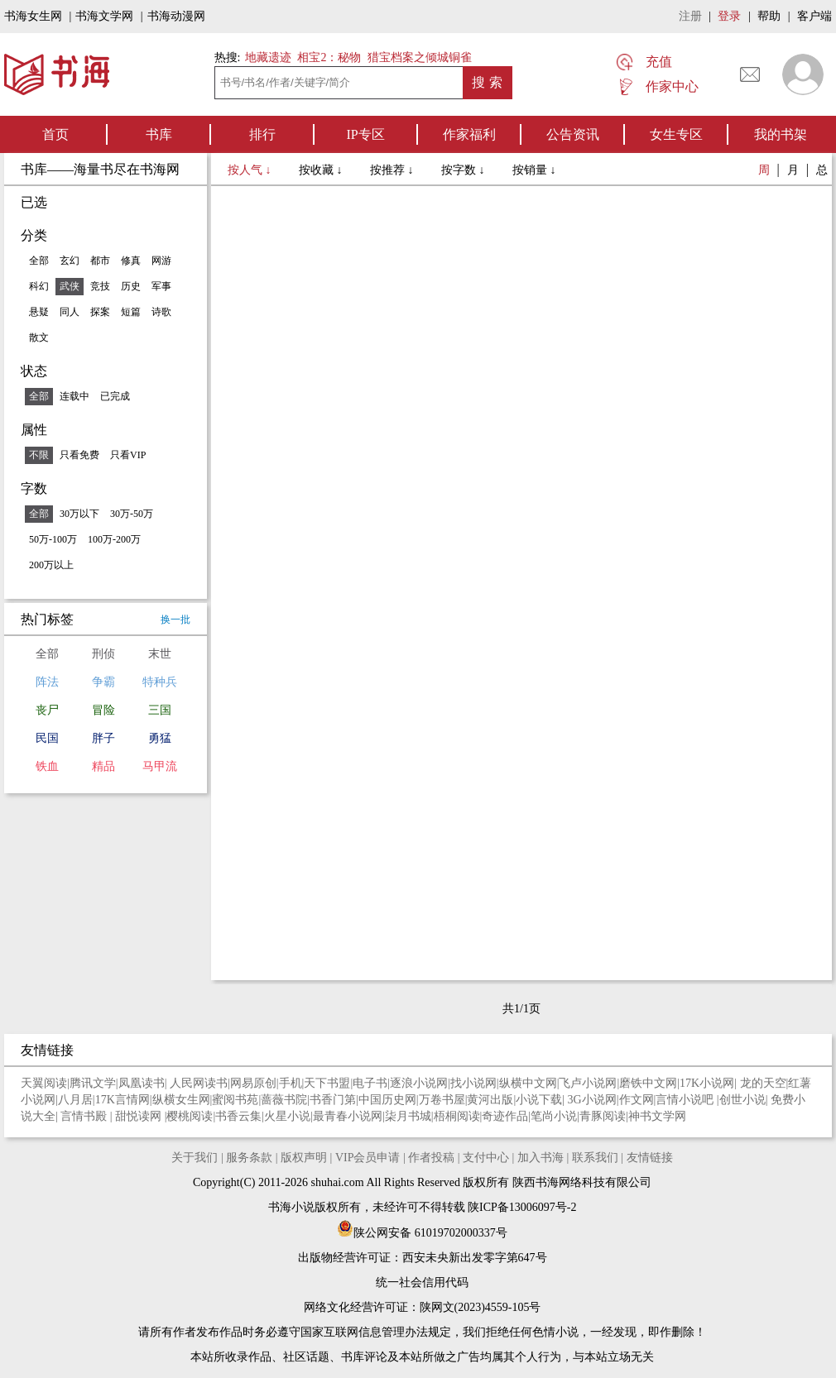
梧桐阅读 (457, 1116)
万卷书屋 (442, 1099)
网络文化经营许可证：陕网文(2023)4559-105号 (422, 1307)
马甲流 (159, 766)
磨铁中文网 (648, 1083)
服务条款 (249, 1157)
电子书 (370, 1083)
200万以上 (51, 565)
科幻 (39, 286)
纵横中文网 (528, 1083)
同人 (69, 312)
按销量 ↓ (534, 170)
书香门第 (333, 1099)
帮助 (769, 16)
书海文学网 (104, 16)
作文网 (636, 1099)
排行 (262, 134)
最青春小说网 (347, 1116)
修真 (131, 260)
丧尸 (47, 710)
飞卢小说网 (588, 1083)
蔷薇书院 (284, 1099)
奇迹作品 (505, 1116)
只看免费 (79, 455)
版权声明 (304, 1157)
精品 (103, 766)
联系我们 (595, 1157)
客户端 (814, 16)
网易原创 (253, 1083)
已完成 (115, 396)
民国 (47, 738)
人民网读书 (199, 1083)
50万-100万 (53, 539)
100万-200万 (114, 539)
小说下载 (539, 1099)
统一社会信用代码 (422, 1282)
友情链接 (650, 1157)
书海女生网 (33, 16)
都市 (100, 260)
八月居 (75, 1099)
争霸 (103, 682)
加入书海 (540, 1157)
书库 (159, 134)
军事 (161, 286)
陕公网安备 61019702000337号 (422, 1233)
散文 (39, 337)
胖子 (103, 738)
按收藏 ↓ (322, 170)
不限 (39, 455)
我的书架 (780, 134)
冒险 (103, 710)
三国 (159, 710)
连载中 (74, 396)
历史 (131, 286)
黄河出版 (490, 1099)
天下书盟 (327, 1083)
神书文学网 (657, 1116)
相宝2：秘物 (329, 57)
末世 (159, 654)
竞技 (100, 286)
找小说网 (473, 1083)
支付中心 (486, 1157)
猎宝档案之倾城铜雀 (420, 57)
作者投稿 (431, 1157)
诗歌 (161, 312)
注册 (690, 16)
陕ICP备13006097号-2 (521, 1207)
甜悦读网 (140, 1116)
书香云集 (238, 1116)
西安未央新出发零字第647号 (474, 1257)
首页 (55, 134)
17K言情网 (122, 1099)
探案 (100, 312)
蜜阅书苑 (235, 1099)
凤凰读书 (141, 1083)
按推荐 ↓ (393, 170)
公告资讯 (572, 134)
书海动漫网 (176, 16)
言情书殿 (85, 1116)
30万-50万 (131, 513)
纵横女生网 (181, 1099)
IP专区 (365, 134)
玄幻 (69, 260)
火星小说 (287, 1116)
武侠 (69, 286)
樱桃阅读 (189, 1116)
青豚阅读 (602, 1116)
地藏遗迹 (266, 57)
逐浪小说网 (419, 1083)
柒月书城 (408, 1116)
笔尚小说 (554, 1116)
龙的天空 (763, 1083)
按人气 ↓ (251, 170)
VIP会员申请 (368, 1157)
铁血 (47, 766)
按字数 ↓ (464, 170)
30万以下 (79, 513)
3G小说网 (592, 1099)
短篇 (131, 312)
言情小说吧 (686, 1099)
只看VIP (128, 455)
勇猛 (159, 738)
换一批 (175, 619)
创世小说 (742, 1099)
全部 (39, 260)
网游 (161, 260)
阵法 (47, 682)
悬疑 (39, 312)
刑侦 (103, 654)
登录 (729, 16)
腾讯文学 (93, 1083)
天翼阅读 (44, 1083)
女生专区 (676, 134)
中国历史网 (387, 1099)
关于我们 (194, 1157)
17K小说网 (707, 1083)
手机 (290, 1083)
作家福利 (469, 134)
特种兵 (159, 682)
